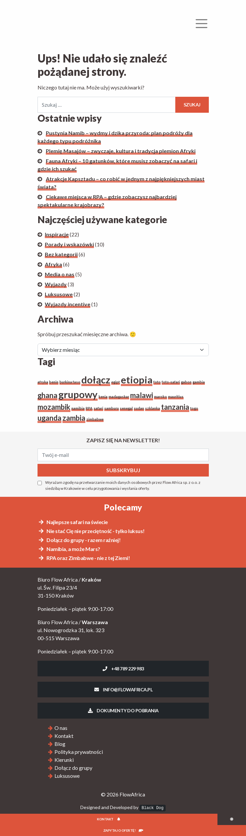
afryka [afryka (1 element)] (43, 382)
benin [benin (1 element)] (53, 382)
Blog (59, 744)
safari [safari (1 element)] (98, 408)
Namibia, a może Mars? (69, 549)
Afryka (53, 264)
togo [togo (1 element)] (194, 408)
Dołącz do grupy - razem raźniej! (79, 540)
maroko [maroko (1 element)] (160, 396)
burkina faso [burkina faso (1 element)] (69, 382)
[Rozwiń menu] (201, 23)
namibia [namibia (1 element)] (78, 408)
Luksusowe (59, 294)
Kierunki (64, 760)
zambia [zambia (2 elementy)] (73, 417)
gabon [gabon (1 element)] (186, 382)
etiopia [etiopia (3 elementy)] (136, 379)
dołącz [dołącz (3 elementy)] (95, 379)
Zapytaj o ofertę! (123, 830)
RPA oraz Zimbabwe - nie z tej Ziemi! (84, 558)
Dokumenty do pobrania (123, 710)
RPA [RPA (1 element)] (89, 408)
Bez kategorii (61, 254)
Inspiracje (57, 234)
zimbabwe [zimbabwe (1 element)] (95, 419)
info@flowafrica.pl (123, 689)
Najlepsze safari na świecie (73, 522)
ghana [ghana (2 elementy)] (47, 395)
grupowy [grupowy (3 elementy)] (78, 394)
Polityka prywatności (78, 752)
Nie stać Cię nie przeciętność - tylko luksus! (91, 531)
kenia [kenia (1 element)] (103, 396)
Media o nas (59, 274)
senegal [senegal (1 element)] (126, 408)
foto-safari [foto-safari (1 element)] (171, 382)
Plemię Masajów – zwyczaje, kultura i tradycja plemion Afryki (121, 151)
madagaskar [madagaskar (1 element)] (119, 396)
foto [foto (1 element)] (157, 382)
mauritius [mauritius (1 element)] (176, 396)
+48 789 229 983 (123, 668)
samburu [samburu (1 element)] (111, 408)
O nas (60, 728)
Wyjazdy (56, 284)
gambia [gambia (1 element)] (199, 382)
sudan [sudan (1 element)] (139, 408)
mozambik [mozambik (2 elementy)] (54, 406)
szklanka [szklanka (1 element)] (152, 408)
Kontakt (63, 736)
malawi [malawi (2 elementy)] (141, 395)
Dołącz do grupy (73, 768)
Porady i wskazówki (69, 244)
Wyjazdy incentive (67, 304)
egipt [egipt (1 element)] (115, 382)
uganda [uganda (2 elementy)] (49, 417)
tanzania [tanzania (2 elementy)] (175, 406)
